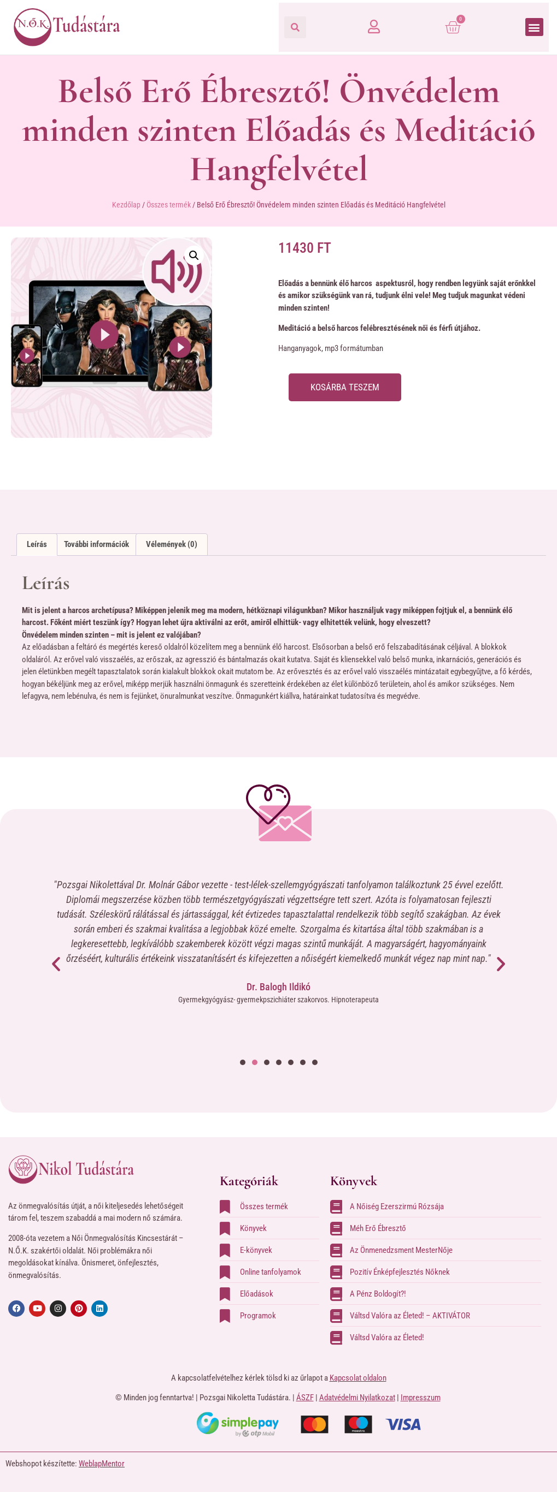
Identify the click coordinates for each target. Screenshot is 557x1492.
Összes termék (168, 204)
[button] (295, 27)
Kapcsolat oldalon (358, 1378)
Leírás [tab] (37, 544)
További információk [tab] (96, 544)
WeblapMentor (102, 1464)
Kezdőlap (126, 204)
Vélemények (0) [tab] (171, 544)
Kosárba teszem (346, 387)
